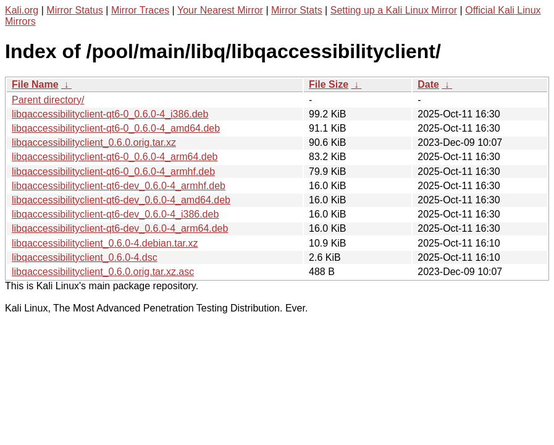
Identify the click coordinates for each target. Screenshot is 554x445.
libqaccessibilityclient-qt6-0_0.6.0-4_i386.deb (110, 114)
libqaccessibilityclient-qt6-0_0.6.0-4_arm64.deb (115, 156)
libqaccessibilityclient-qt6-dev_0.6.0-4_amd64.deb (121, 200)
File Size (328, 84)
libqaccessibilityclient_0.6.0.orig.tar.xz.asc (103, 271)
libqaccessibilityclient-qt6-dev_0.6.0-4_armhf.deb (118, 185)
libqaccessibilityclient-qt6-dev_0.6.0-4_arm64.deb (120, 228)
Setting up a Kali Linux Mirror (393, 10)
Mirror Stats (296, 10)
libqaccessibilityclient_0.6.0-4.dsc (84, 257)
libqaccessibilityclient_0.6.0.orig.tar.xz (94, 142)
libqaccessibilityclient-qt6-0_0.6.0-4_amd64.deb (116, 128)
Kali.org (21, 10)
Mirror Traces (140, 10)
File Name (35, 84)
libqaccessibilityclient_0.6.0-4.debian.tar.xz (105, 243)
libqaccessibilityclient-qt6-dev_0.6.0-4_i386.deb (115, 214)
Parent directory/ (48, 100)
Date (428, 84)
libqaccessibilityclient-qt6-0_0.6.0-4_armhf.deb (113, 171)
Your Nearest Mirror (220, 10)
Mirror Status (74, 10)
